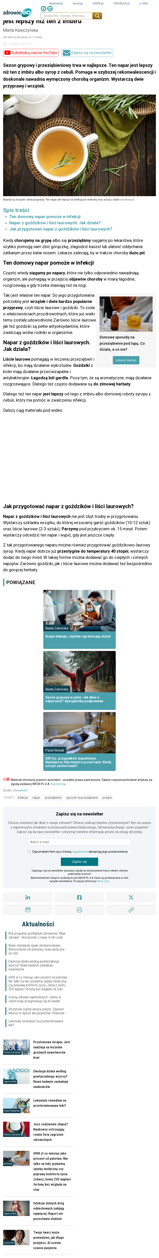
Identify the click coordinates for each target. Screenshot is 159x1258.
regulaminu (79, 851)
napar (36, 797)
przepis (107, 797)
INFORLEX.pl (121, 3)
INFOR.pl (98, 3)
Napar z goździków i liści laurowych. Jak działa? (55, 222)
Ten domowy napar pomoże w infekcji (45, 216)
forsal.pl (78, 3)
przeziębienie (53, 797)
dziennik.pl (56, 3)
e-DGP (144, 3)
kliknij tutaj (103, 881)
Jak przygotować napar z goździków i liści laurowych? (60, 229)
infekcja (23, 797)
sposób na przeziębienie (82, 797)
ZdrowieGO (20, 790)
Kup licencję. (58, 784)
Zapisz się (79, 861)
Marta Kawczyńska (20, 30)
